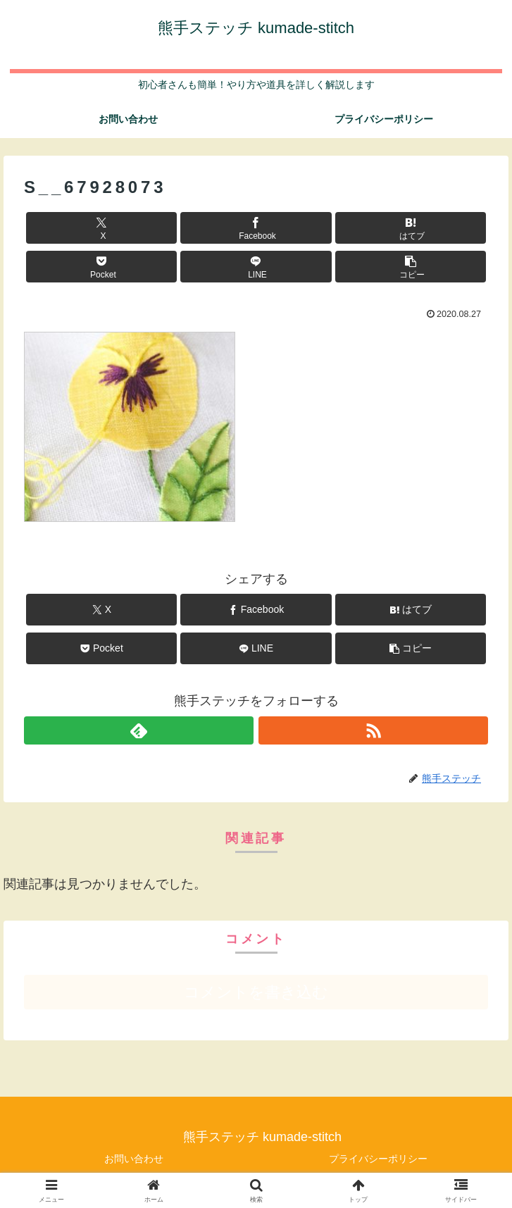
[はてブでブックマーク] (410, 228)
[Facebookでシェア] (255, 228)
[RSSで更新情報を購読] (373, 730)
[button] (410, 266)
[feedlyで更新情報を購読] (139, 730)
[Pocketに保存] (101, 266)
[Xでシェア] (101, 228)
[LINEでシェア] (255, 266)
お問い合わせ (133, 1158)
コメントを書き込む (256, 992)
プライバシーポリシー (378, 1158)
